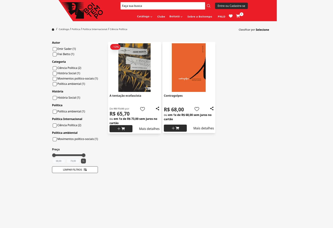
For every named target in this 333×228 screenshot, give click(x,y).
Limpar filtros (75, 169)
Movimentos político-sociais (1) (77, 78)
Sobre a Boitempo (199, 16)
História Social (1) (68, 73)
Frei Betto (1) (65, 54)
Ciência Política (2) (69, 68)
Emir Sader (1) (66, 49)
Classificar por (247, 29)
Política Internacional (95, 29)
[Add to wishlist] (142, 109)
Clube (161, 16)
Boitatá (174, 16)
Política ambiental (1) (71, 84)
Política (76, 29)
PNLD (221, 16)
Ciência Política (118, 29)
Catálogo (143, 16)
